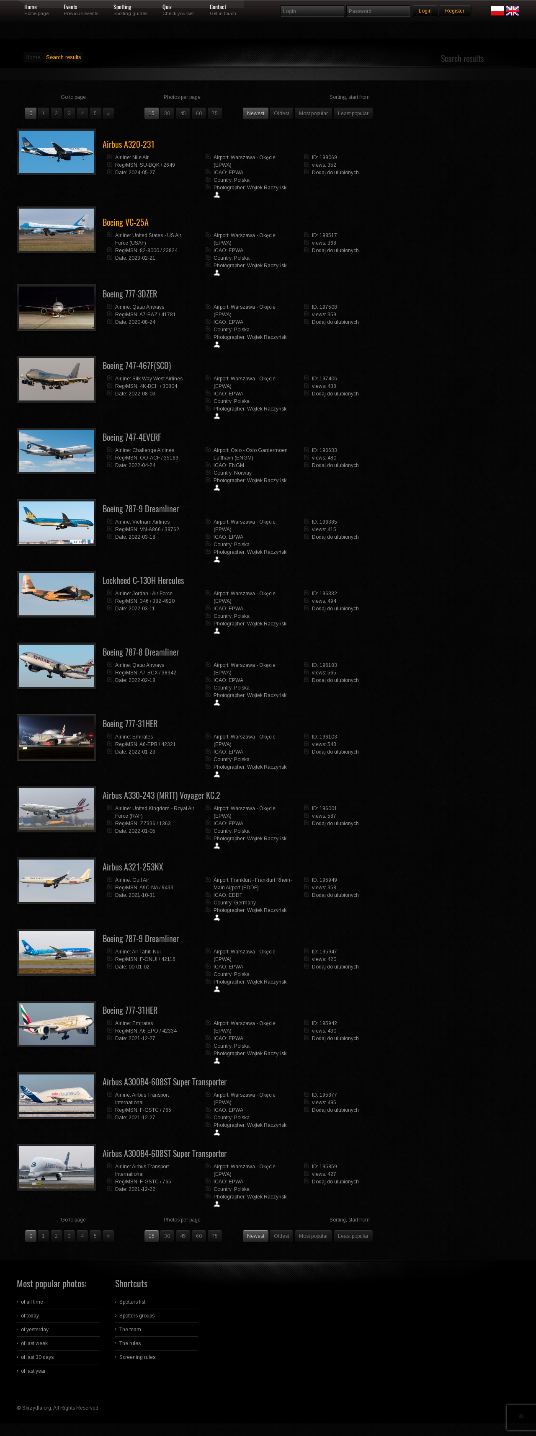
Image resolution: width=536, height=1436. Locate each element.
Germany (245, 903)
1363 (165, 823)
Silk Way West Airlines (157, 379)
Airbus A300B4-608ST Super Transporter (165, 1081)
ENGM (236, 465)
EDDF (235, 895)
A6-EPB (148, 744)
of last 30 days (37, 1357)
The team (130, 1330)
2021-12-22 (142, 1189)
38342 (169, 673)
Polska (242, 180)
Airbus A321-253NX (133, 867)
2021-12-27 (142, 1038)
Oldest (281, 113)
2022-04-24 (142, 465)
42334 (169, 1031)
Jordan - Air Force (152, 594)
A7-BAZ (148, 315)
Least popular (353, 113)
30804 (169, 386)
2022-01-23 (142, 752)
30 (167, 113)
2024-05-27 (142, 173)
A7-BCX (148, 673)
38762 (172, 529)
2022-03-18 (142, 537)
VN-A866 (150, 529)
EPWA (236, 173)
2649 (169, 165)
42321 (168, 744)
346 (144, 601)
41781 (168, 315)
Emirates (142, 737)
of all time (32, 1302)
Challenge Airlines (153, 450)
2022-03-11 (142, 609)
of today (30, 1316)
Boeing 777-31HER (130, 723)
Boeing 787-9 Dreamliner (141, 508)
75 (215, 113)
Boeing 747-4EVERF (132, 437)
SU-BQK (150, 165)
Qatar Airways (148, 307)
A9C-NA (148, 888)
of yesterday (35, 1330)
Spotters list (132, 1302)
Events (70, 7)
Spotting (122, 7)
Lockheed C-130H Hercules (143, 580)
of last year (33, 1371)
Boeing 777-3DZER (130, 294)
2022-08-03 (142, 394)
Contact (218, 7)
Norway (243, 473)
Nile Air (140, 157)
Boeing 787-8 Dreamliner (141, 652)
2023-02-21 (142, 258)
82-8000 (149, 250)
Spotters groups (137, 1316)
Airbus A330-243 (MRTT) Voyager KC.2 (161, 795)
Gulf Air (140, 880)
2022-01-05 (142, 831)
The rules (130, 1343)
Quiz (167, 7)
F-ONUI (148, 959)
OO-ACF (150, 458)
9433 (167, 888)
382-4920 (163, 601)
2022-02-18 (142, 680)
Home (30, 7)
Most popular (313, 113)
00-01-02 (139, 967)
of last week (34, 1343)
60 (199, 113)
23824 (170, 250)
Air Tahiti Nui (146, 952)
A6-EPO (148, 1031)
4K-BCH (149, 386)
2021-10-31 (142, 895)
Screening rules (137, 1357)
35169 (171, 458)
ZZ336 (147, 823)
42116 (168, 959)
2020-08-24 (142, 322)
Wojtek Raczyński (267, 188)
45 (183, 113)
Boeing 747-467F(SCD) (137, 365)
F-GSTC (149, 1110)
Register (454, 11)
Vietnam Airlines (151, 522)
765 (166, 1110)
